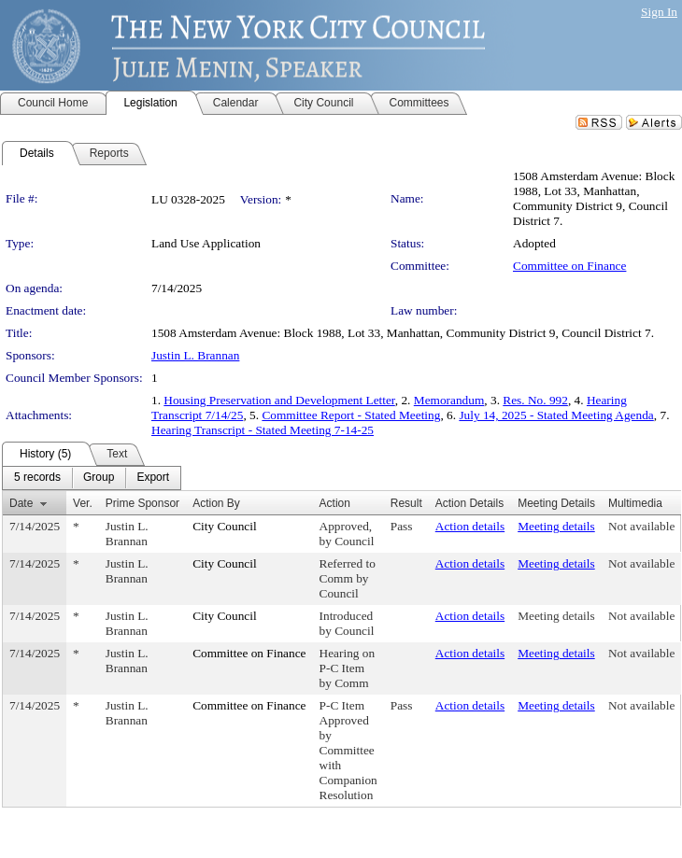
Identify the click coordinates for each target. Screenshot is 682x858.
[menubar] (91, 478)
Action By (216, 503)
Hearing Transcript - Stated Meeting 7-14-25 (262, 430)
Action (335, 503)
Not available (641, 526)
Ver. (82, 503)
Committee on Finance (569, 266)
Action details (469, 526)
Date (21, 503)
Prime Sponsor (142, 503)
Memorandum (449, 400)
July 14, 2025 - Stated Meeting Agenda (556, 415)
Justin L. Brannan (195, 355)
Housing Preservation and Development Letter (278, 400)
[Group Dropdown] (98, 478)
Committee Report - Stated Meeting (351, 415)
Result (406, 503)
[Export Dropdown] (152, 478)
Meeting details (556, 526)
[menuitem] (37, 478)
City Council (224, 526)
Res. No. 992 (535, 400)
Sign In (659, 12)
